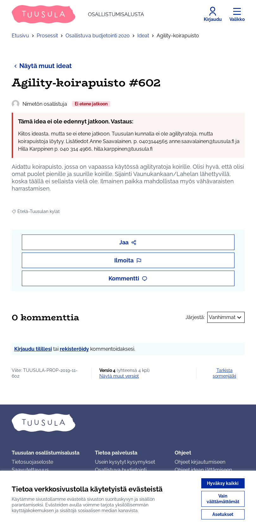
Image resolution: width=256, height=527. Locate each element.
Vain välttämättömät (223, 498)
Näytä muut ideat (42, 66)
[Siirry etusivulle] (78, 14)
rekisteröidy (74, 349)
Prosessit (47, 36)
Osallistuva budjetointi (121, 470)
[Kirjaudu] (213, 14)
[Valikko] (237, 14)
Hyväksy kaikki (223, 483)
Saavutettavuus (30, 470)
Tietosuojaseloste (32, 462)
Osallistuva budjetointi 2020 (98, 36)
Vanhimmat (226, 317)
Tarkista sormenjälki (224, 373)
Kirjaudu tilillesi (33, 349)
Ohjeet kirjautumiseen (200, 462)
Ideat (143, 36)
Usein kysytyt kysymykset (125, 462)
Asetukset (222, 514)
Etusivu (20, 36)
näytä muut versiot (119, 376)
